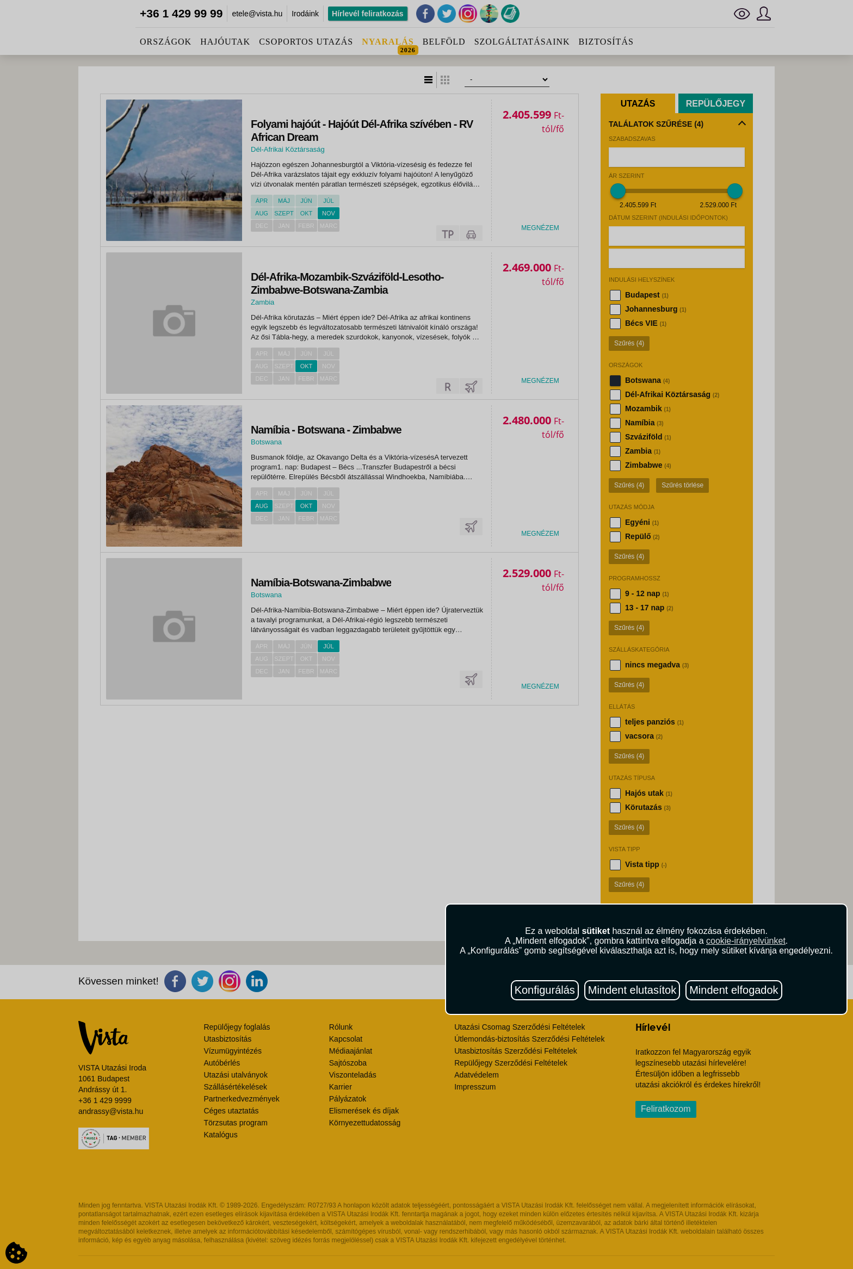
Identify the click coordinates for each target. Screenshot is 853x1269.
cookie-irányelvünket (746, 940)
